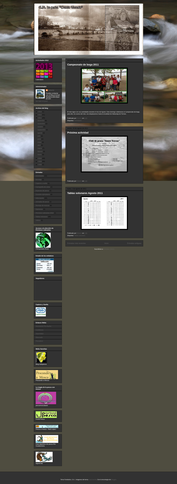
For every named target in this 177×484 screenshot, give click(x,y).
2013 (40, 112)
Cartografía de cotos (43, 187)
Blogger (113, 479)
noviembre (41, 124)
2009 (40, 161)
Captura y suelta (41, 183)
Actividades (78, 120)
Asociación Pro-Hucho (43, 326)
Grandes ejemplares (43, 194)
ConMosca (39, 330)
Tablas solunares (79, 235)
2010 (40, 158)
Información (40, 198)
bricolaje (39, 180)
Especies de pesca (42, 191)
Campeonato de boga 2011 (83, 64)
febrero (40, 151)
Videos (38, 220)
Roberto (51, 90)
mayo (40, 142)
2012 (40, 115)
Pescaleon (39, 341)
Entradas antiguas (134, 243)
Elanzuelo (39, 337)
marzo (40, 148)
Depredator (40, 334)
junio (39, 139)
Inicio (106, 243)
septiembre (42, 130)
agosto (40, 133)
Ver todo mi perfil (42, 101)
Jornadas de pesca (42, 202)
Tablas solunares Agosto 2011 (85, 193)
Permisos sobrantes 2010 (45, 213)
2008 (40, 164)
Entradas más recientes (76, 243)
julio (39, 136)
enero (40, 154)
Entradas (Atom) (109, 249)
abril (39, 145)
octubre (40, 127)
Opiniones (39, 209)
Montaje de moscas (42, 205)
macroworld (93, 479)
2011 (40, 118)
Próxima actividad (77, 132)
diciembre (41, 121)
